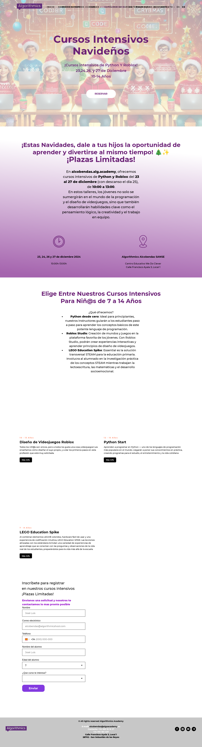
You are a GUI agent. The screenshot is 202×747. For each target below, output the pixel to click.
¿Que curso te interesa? (34, 673)
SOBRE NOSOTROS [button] (69, 7)
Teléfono (26, 633)
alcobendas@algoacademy (103, 726)
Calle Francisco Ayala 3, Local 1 (101, 734)
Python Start (115, 442)
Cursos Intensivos (112, 7)
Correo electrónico (31, 620)
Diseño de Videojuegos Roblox (47, 442)
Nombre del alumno (32, 647)
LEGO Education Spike (39, 532)
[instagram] (183, 730)
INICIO (51, 7)
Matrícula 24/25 (140, 7)
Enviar (33, 688)
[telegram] (194, 730)
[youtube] (188, 730)
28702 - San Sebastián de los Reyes (101, 737)
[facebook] (177, 730)
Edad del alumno (30, 660)
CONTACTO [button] (160, 7)
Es (178, 7)
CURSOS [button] (90, 7)
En (183, 7)
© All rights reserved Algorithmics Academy (100, 721)
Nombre (26, 607)
